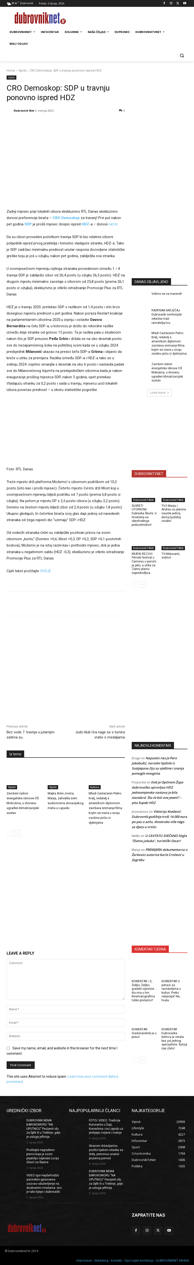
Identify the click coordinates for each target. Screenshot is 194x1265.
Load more (159, 392)
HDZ (85, 224)
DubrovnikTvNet (143, 500)
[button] (181, 55)
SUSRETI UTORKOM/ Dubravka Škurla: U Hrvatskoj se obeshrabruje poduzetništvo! (144, 515)
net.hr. (113, 224)
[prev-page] (10, 833)
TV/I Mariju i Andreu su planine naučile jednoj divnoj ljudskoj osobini (174, 513)
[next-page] (17, 833)
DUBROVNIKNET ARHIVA (172, 1260)
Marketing (101, 1260)
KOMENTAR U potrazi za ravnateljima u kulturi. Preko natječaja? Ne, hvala (171, 991)
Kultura (94, 787)
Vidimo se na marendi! (166, 293)
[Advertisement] (163, 232)
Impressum (84, 1260)
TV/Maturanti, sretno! (171, 555)
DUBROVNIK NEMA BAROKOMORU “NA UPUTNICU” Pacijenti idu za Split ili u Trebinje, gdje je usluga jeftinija (43, 1128)
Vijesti (22, 70)
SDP (28, 224)
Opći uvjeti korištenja (138, 1260)
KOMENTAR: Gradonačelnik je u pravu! (144, 1033)
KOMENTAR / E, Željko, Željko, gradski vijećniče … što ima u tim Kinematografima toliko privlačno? (144, 991)
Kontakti (116, 1260)
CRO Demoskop (66, 218)
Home (11, 70)
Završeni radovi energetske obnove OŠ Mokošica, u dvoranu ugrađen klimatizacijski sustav (23, 803)
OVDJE (45, 571)
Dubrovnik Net (24, 110)
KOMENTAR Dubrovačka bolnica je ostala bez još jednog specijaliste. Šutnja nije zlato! (174, 1039)
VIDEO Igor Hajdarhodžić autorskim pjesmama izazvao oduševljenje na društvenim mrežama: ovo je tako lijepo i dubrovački (44, 1183)
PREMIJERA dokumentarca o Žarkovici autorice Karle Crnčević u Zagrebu (159, 854)
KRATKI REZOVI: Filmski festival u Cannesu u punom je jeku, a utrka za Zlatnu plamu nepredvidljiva (144, 563)
